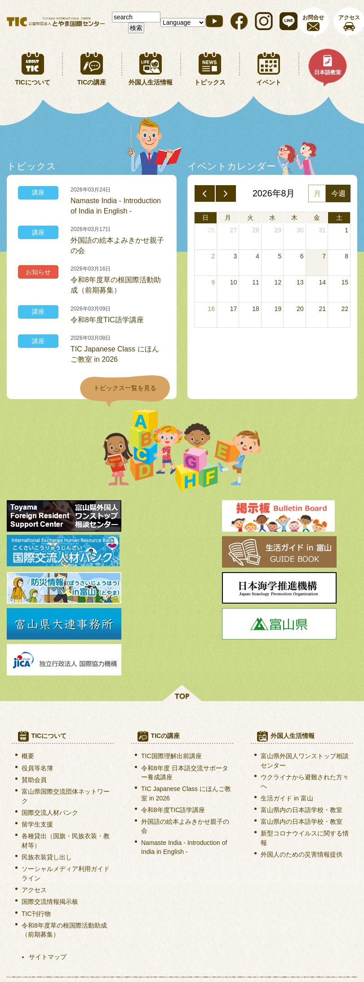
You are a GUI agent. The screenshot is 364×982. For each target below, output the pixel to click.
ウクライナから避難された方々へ (305, 708)
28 (255, 230)
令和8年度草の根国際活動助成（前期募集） (116, 285)
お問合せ (313, 17)
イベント (268, 82)
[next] (225, 194)
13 (300, 282)
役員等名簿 (37, 694)
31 (322, 230)
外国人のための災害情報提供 (301, 781)
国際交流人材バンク (50, 738)
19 (278, 308)
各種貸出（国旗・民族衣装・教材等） (66, 767)
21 (322, 308)
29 (278, 230)
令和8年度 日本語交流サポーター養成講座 (184, 699)
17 (233, 308)
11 (255, 282)
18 (255, 308)
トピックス (210, 82)
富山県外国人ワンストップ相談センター (305, 687)
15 (344, 282)
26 (211, 230)
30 (300, 230)
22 (344, 308)
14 (322, 282)
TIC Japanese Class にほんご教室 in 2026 (115, 354)
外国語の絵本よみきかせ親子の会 (117, 245)
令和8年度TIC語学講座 (107, 320)
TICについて (32, 82)
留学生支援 (37, 751)
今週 (338, 193)
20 (300, 308)
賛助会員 (34, 706)
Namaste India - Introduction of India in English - (116, 206)
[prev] (204, 194)
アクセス (34, 816)
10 (233, 282)
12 (278, 282)
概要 (28, 682)
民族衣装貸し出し (47, 783)
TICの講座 (92, 82)
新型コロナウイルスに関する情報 (305, 764)
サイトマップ (48, 883)
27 (233, 230)
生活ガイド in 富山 (287, 724)
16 (211, 308)
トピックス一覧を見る (124, 387)
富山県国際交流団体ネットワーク (66, 723)
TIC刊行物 (36, 840)
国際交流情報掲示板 (50, 828)
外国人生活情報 (151, 82)
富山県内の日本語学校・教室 (301, 736)
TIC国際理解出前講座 (171, 682)
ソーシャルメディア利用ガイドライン (66, 800)
